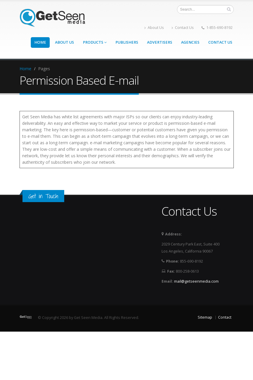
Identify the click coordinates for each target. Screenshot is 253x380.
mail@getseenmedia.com (196, 281)
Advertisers (159, 42)
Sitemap (205, 317)
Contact (224, 317)
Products (95, 42)
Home (40, 42)
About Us (154, 27)
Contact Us (183, 27)
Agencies (190, 42)
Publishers (126, 42)
